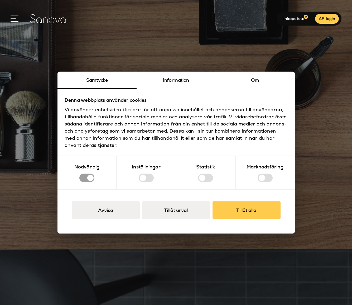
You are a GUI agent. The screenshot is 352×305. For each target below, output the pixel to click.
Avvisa (105, 210)
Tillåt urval (176, 210)
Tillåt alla (246, 210)
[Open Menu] (14, 19)
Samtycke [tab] (97, 80)
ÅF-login (327, 18)
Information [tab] (176, 80)
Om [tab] (255, 80)
